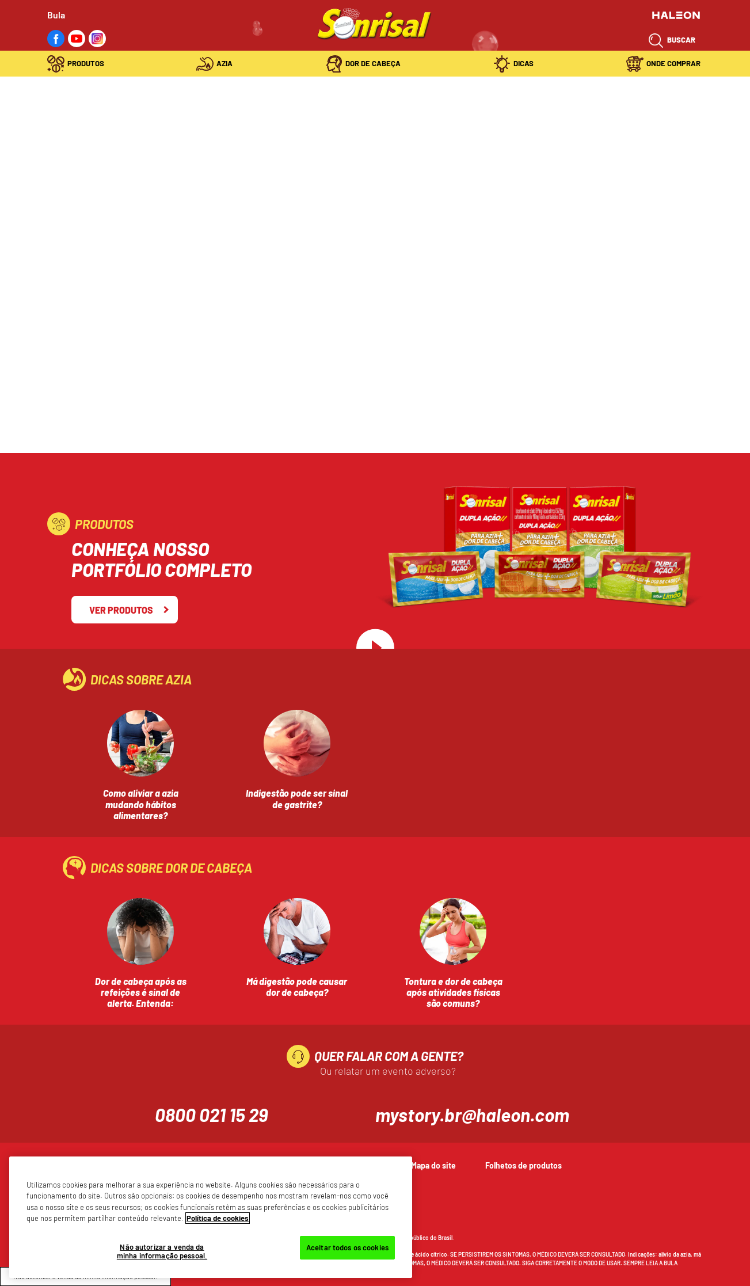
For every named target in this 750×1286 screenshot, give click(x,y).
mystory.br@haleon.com (472, 1114)
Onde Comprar (673, 63)
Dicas (523, 63)
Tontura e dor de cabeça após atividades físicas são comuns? (453, 992)
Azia (224, 63)
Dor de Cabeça (373, 63)
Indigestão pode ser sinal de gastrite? (297, 798)
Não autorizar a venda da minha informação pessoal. (162, 1251)
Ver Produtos (121, 609)
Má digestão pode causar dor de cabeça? (296, 987)
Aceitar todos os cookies (347, 1247)
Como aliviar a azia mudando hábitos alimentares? (140, 803)
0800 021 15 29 (211, 1114)
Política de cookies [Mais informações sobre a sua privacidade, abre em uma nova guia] (217, 1218)
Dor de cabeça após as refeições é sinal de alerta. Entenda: (140, 992)
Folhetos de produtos (523, 1165)
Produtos (85, 63)
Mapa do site (433, 1165)
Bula (56, 14)
